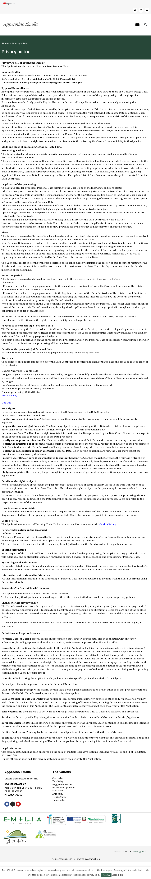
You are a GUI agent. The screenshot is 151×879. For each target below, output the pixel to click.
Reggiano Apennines (62, 784)
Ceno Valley (58, 778)
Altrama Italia (93, 859)
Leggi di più (117, 875)
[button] (137, 24)
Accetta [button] (106, 875)
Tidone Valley (58, 800)
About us (127, 851)
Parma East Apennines (63, 787)
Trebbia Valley (59, 797)
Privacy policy (139, 851)
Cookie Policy (107, 524)
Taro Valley (57, 781)
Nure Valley (57, 790)
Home (5, 43)
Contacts (116, 851)
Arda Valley (57, 794)
